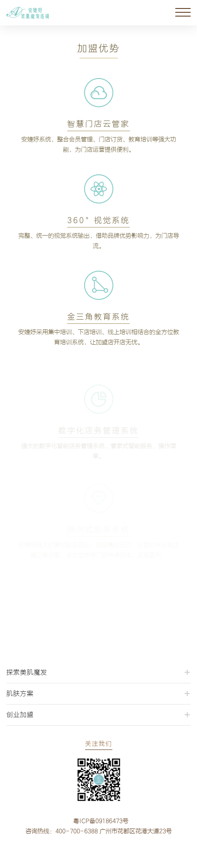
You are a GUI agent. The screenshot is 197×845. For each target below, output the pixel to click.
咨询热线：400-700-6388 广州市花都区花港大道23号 (99, 831)
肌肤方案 (20, 693)
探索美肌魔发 (26, 672)
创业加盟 (20, 715)
